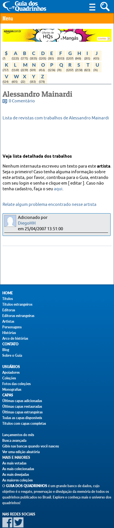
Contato (10, 344)
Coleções (9, 378)
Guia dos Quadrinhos (26, 486)
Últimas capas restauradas (22, 406)
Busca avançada (14, 440)
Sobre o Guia (12, 355)
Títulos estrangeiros (17, 304)
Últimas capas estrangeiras (22, 412)
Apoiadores (11, 372)
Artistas (8, 321)
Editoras (8, 310)
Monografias (11, 389)
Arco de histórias (15, 338)
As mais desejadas (15, 474)
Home (7, 293)
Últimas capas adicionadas (22, 401)
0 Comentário (22, 101)
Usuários (11, 367)
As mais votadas (14, 463)
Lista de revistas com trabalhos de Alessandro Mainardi (56, 118)
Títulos (7, 299)
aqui (58, 189)
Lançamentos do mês (18, 435)
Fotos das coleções (16, 384)
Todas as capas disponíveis (22, 418)
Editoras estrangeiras (18, 316)
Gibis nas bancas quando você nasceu (30, 446)
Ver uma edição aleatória (21, 452)
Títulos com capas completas (24, 423)
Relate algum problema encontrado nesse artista (49, 204)
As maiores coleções (17, 480)
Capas (7, 395)
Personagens (12, 327)
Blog (5, 350)
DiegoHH (27, 223)
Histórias (9, 333)
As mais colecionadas (18, 469)
